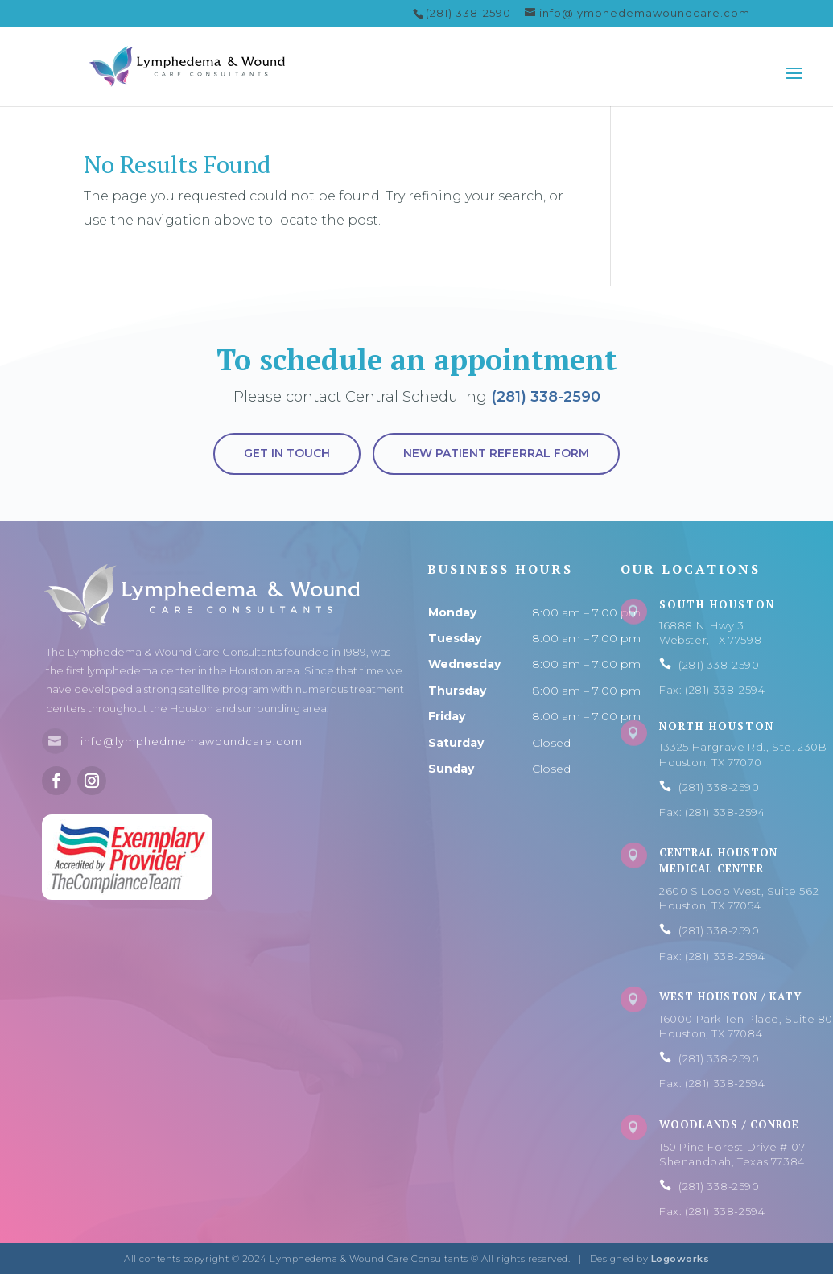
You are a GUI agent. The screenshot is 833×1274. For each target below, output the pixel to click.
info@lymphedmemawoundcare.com (191, 741)
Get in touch (287, 453)
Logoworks (680, 1258)
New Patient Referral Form (496, 453)
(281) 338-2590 (545, 397)
